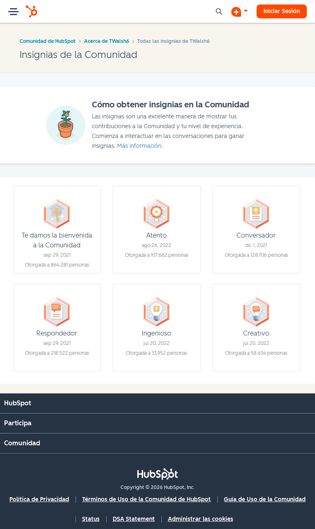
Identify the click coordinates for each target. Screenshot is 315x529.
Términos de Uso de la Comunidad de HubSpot (146, 499)
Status (91, 519)
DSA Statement (134, 519)
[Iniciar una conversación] (239, 11)
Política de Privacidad (39, 499)
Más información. (140, 145)
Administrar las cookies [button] (200, 519)
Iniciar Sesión (282, 11)
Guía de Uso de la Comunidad (265, 499)
